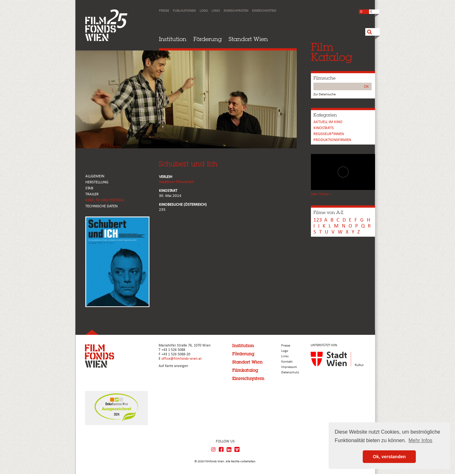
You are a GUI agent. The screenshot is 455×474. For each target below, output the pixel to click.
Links (216, 11)
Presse (164, 11)
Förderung (207, 39)
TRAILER (92, 194)
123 (317, 220)
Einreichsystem (264, 11)
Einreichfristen (236, 11)
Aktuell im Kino (328, 122)
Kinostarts (323, 128)
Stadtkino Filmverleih (176, 182)
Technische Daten (101, 206)
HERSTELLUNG (96, 182)
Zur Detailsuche (324, 94)
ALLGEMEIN (94, 176)
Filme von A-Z (328, 212)
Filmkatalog (245, 370)
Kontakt (287, 362)
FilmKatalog (331, 52)
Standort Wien (248, 39)
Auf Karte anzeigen (173, 366)
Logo (204, 11)
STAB (89, 188)
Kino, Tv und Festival (104, 200)
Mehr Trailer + (321, 194)
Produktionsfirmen (332, 140)
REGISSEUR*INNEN (328, 134)
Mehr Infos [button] (421, 440)
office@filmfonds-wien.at (181, 359)
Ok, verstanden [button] (389, 456)
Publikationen (184, 11)
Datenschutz (290, 372)
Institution (172, 39)
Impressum (289, 367)
